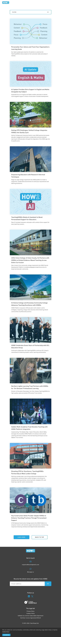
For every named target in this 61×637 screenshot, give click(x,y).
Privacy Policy (30, 611)
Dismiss (6, 635)
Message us (30, 572)
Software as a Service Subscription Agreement (30, 615)
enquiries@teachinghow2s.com (30, 564)
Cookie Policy (5, 631)
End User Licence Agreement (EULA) (30, 618)
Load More (21, 537)
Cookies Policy (30, 613)
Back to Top (39, 537)
